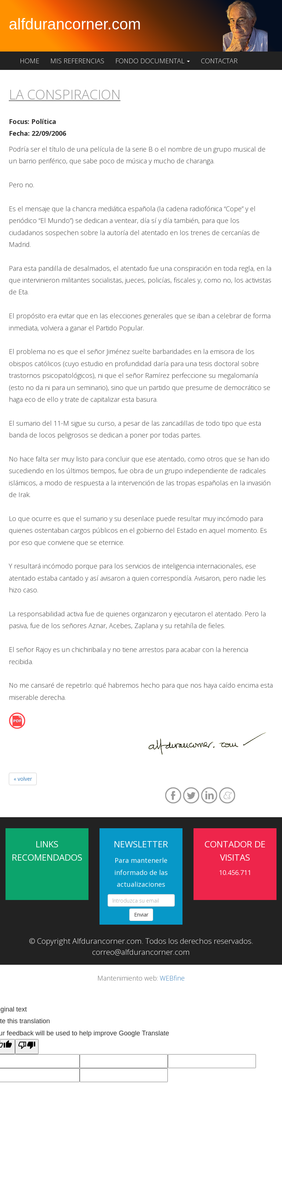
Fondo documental (152, 60)
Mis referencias (77, 60)
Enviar (141, 914)
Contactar (219, 60)
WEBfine (172, 978)
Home (29, 60)
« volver (23, 778)
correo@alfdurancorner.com (141, 952)
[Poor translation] (27, 1046)
